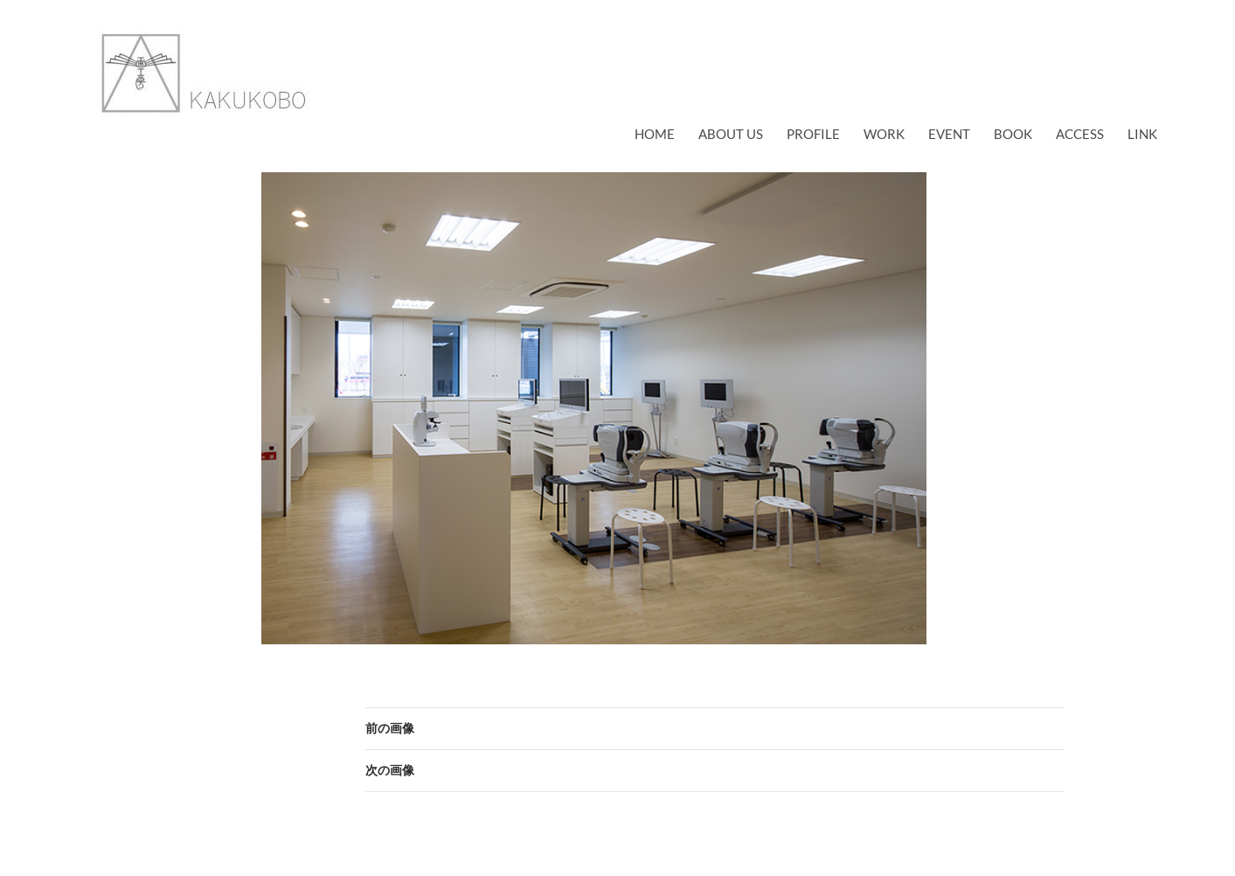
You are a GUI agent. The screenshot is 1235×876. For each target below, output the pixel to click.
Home (655, 134)
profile (813, 134)
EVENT (949, 134)
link (1142, 134)
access (1080, 134)
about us (730, 134)
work (884, 134)
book (1013, 134)
